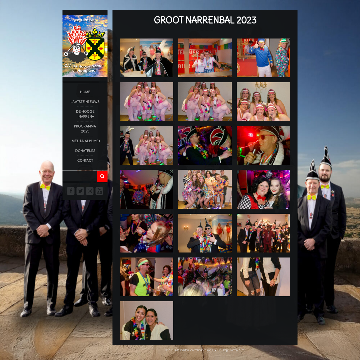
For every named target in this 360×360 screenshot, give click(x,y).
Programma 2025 (85, 129)
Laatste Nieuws (85, 102)
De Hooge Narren (85, 114)
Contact (85, 160)
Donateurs (85, 150)
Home (85, 92)
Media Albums (85, 141)
